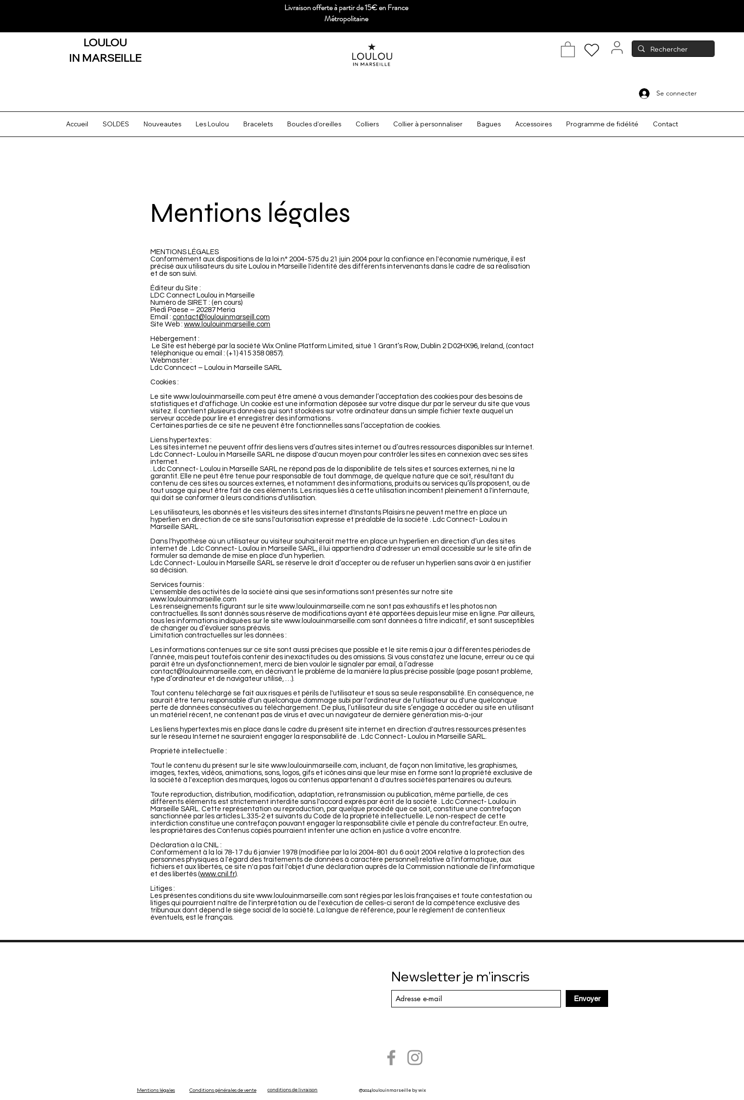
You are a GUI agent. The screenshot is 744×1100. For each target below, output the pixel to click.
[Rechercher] (672, 49)
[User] (617, 47)
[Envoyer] (587, 998)
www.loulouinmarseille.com (227, 324)
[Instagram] (415, 1057)
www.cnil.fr (217, 874)
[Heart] (591, 50)
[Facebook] (391, 1057)
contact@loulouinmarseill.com (221, 317)
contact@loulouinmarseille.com (201, 671)
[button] (568, 49)
